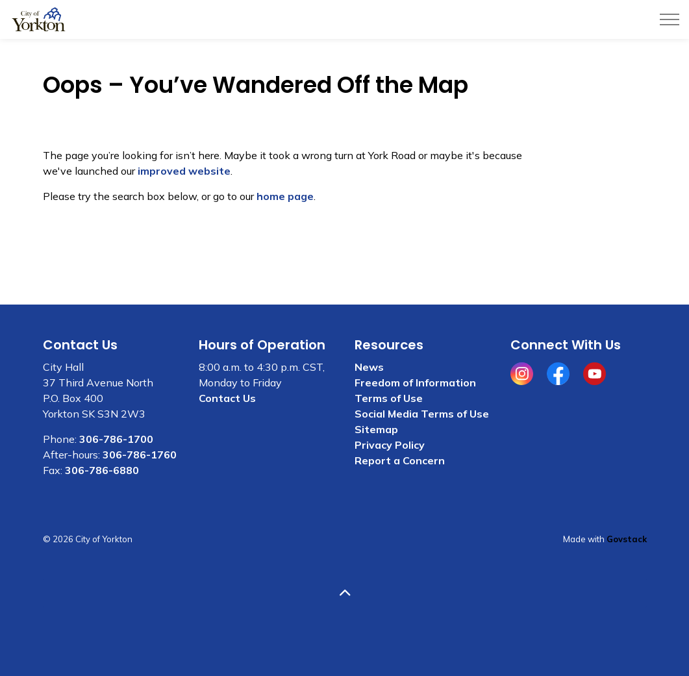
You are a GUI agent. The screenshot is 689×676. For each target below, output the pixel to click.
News (369, 366)
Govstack (627, 539)
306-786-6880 (102, 470)
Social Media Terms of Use (422, 413)
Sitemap (376, 429)
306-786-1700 (116, 438)
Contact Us (227, 398)
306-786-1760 (140, 454)
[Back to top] (345, 593)
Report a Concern (400, 460)
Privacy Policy (390, 444)
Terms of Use (389, 398)
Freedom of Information (415, 382)
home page (285, 196)
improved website (184, 170)
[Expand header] (669, 19)
